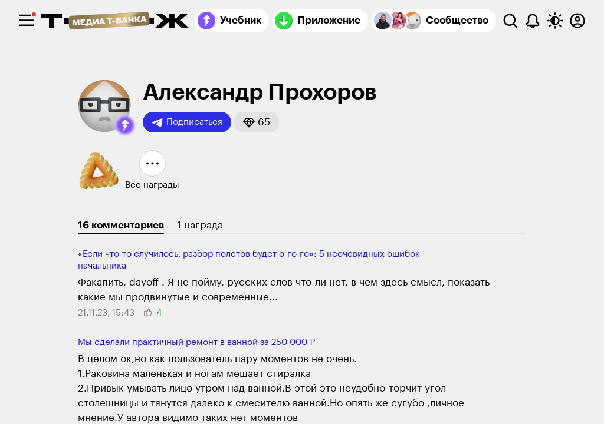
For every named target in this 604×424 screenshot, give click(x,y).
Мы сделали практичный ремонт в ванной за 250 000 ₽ (196, 342)
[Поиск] (510, 20)
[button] (125, 125)
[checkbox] (26, 20)
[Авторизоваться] (577, 20)
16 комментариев (121, 225)
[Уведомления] (532, 20)
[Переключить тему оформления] (555, 20)
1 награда (200, 225)
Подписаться (187, 122)
